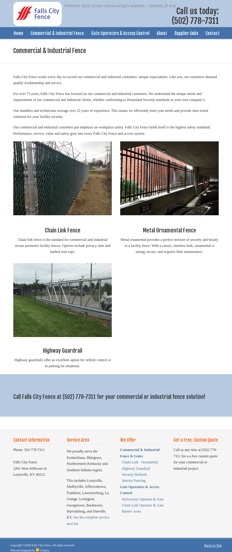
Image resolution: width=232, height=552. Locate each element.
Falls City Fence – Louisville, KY (37, 14)
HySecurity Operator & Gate (143, 499)
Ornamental (149, 462)
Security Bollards (134, 474)
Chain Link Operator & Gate (143, 505)
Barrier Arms (131, 511)
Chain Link (130, 462)
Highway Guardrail (136, 468)
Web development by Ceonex (29, 550)
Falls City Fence (41, 545)
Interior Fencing (134, 480)
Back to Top (213, 545)
